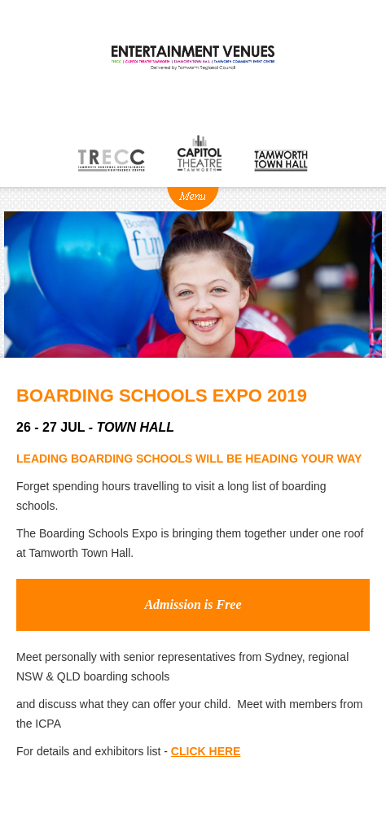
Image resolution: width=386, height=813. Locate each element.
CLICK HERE (206, 751)
